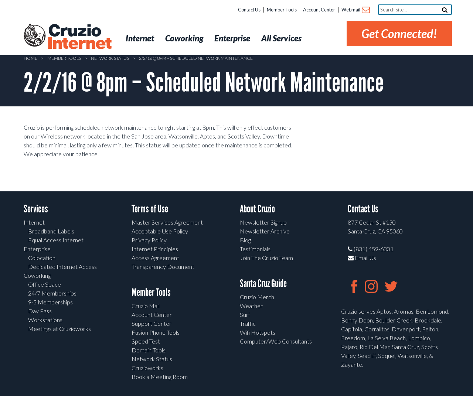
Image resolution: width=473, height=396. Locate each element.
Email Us (362, 257)
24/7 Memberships (52, 293)
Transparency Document (163, 266)
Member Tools (282, 10)
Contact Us (249, 10)
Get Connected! (399, 33)
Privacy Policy (149, 239)
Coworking (37, 275)
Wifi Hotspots (257, 332)
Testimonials (255, 248)
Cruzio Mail (146, 305)
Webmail (355, 10)
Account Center (319, 10)
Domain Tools (149, 350)
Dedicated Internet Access (62, 266)
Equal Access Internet (56, 239)
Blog (245, 239)
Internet (34, 222)
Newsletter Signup (263, 222)
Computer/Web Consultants (276, 341)
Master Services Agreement (167, 222)
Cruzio (79, 37)
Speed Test (146, 341)
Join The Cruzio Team (266, 257)
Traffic (248, 323)
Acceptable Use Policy (160, 231)
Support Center (151, 323)
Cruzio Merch (257, 296)
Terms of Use (150, 208)
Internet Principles (155, 248)
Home (30, 58)
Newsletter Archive (265, 231)
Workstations (45, 319)
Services (36, 208)
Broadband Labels (51, 231)
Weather (251, 305)
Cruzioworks (147, 367)
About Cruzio (257, 208)
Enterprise (37, 248)
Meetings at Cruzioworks (59, 328)
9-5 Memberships (50, 301)
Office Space (44, 284)
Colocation (41, 257)
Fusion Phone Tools (156, 332)
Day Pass (40, 310)
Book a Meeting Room (160, 376)
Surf (245, 314)
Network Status (110, 58)
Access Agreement (155, 257)
